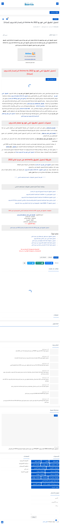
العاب (46, 461)
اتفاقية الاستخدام (24, 466)
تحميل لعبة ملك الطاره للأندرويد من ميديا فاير (44, 243)
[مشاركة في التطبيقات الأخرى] (24, 263)
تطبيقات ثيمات (40, 471)
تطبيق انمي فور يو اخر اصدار (43, 165)
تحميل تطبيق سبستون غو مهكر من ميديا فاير (43, 236)
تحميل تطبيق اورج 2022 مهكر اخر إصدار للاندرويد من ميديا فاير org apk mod (32, 358)
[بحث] (2, 3)
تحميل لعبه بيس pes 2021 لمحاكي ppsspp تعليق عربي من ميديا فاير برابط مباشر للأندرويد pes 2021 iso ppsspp (26, 380)
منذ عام (55, 447)
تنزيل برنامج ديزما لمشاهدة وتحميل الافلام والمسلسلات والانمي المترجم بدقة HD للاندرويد (32, 200)
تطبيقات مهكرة (40, 474)
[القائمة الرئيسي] (57, 3)
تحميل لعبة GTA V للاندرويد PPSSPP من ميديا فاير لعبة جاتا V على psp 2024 (32, 351)
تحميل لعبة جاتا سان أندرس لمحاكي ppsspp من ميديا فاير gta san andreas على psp (30, 386)
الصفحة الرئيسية (24, 460)
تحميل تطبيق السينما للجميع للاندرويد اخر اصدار (43, 191)
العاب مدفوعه (54, 464)
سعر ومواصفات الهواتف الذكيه (50, 484)
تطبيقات (55, 19)
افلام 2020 (55, 461)
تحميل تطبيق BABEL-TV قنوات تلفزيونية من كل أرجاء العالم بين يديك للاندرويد (35, 203)
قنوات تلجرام (55, 487)
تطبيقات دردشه (54, 474)
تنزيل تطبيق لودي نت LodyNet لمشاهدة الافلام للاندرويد (41, 194)
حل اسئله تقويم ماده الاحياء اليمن (50, 480)
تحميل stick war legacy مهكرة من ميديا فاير (44, 241)
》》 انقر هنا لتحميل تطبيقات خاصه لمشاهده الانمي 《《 (30, 177)
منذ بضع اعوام (45, 349)
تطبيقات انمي (43, 257)
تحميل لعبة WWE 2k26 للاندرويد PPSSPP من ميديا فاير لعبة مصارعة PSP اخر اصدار (33, 449)
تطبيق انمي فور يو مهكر (48, 133)
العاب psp (37, 461)
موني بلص (45, 521)
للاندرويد (13, 96)
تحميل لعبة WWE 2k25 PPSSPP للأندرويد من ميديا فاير (37, 393)
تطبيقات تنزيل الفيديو (39, 468)
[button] (49, 263)
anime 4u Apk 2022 (25, 108)
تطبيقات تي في (54, 471)
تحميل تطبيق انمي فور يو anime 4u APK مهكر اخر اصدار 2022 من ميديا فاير (29, 227)
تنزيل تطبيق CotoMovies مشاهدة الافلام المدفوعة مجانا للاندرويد (38, 197)
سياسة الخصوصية (23, 463)
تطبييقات (44, 477)
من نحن (26, 469)
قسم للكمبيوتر (36, 484)
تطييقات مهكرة (36, 477)
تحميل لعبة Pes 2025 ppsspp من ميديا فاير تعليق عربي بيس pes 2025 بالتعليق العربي (29, 365)
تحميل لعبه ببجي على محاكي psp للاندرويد (45, 238)
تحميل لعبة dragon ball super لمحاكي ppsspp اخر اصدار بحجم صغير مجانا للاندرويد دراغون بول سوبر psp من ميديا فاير (26, 373)
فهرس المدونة (24, 471)
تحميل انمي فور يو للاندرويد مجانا (24, 152)
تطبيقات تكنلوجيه (54, 468)
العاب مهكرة (45, 464)
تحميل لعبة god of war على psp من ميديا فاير (44, 245)
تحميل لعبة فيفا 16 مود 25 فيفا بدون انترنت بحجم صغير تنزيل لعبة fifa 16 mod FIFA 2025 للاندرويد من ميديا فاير (26, 401)
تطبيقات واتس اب (53, 477)
